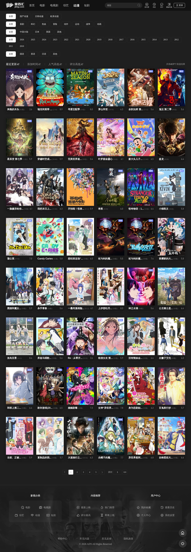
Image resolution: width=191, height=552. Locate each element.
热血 (44, 24)
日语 (44, 54)
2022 (66, 40)
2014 (154, 40)
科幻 (33, 24)
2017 (121, 40)
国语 (22, 54)
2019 (99, 40)
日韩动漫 (39, 16)
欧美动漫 (54, 16)
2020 (88, 40)
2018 (110, 40)
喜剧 (22, 24)
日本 (37, 32)
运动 (77, 24)
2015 (143, 40)
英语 (33, 54)
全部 (11, 16)
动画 (99, 24)
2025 (33, 40)
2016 (132, 40)
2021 (77, 40)
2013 (165, 40)
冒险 (55, 24)
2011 (11, 46)
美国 (48, 32)
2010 (22, 46)
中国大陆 (24, 32)
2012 (176, 40)
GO (125, 472)
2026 (22, 40)
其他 (59, 32)
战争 (88, 24)
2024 (44, 40)
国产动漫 (24, 16)
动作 (66, 24)
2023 (55, 40)
